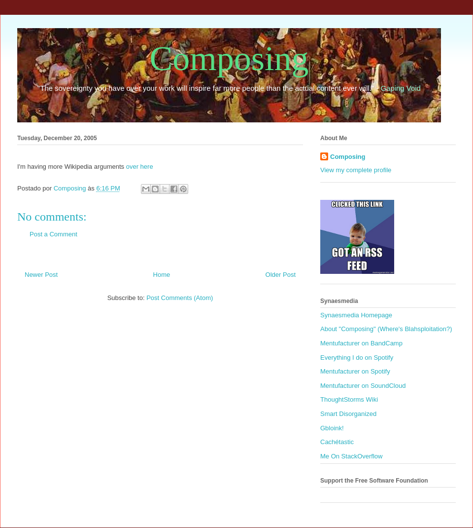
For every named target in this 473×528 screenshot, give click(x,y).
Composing (229, 58)
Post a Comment (53, 234)
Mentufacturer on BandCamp (361, 343)
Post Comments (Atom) (179, 298)
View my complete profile (355, 170)
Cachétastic (337, 442)
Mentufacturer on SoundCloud (362, 385)
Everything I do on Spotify (356, 357)
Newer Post (41, 274)
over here (139, 166)
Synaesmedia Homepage (356, 315)
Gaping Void (401, 88)
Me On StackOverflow (351, 456)
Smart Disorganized (348, 413)
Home (161, 274)
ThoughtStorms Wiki (349, 399)
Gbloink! (332, 428)
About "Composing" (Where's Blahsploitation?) (386, 329)
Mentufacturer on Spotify (355, 371)
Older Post (281, 274)
